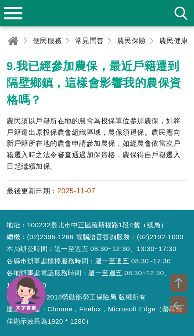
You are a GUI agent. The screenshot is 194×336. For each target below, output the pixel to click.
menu (13, 13)
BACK (178, 305)
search (181, 13)
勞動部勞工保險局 (97, 13)
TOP (178, 283)
